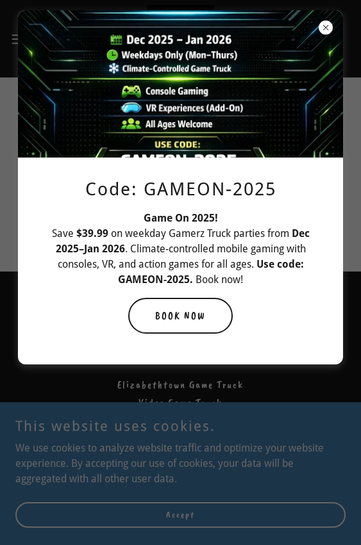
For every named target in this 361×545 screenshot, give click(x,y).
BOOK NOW (180, 315)
